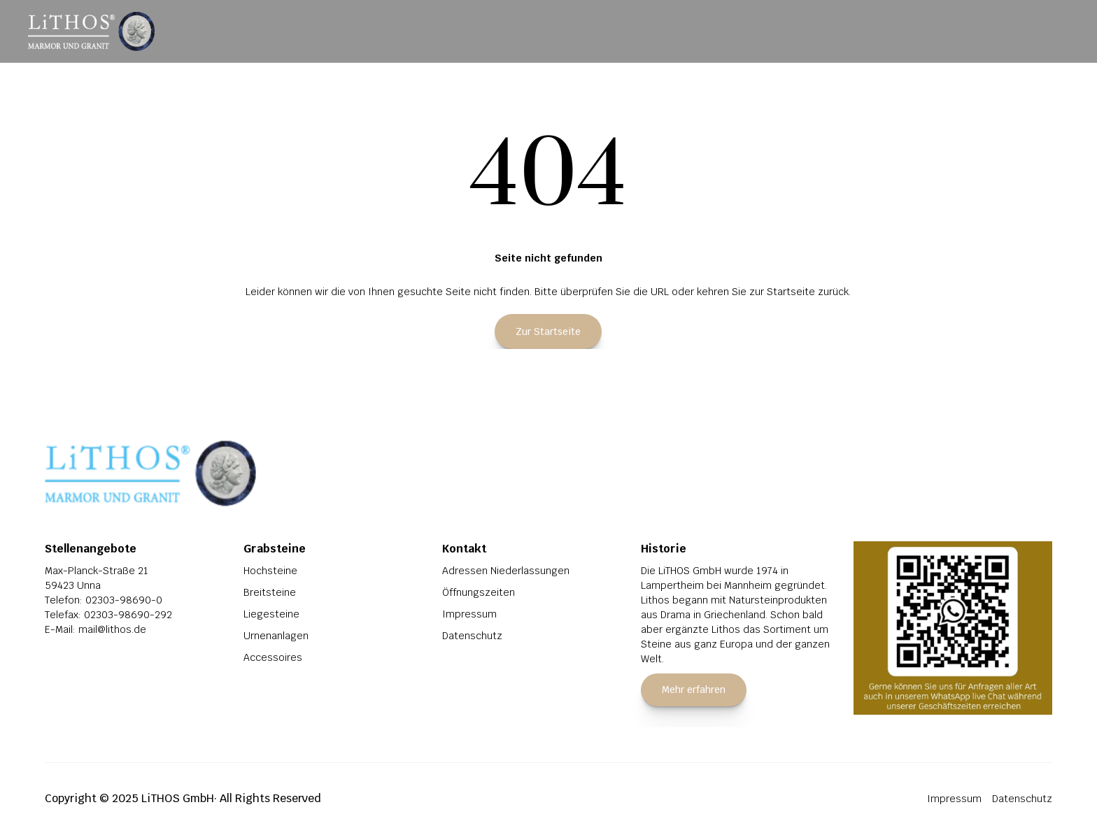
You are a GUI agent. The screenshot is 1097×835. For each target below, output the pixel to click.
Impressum (469, 614)
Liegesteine (271, 614)
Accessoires (272, 657)
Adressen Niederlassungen (505, 570)
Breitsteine (269, 592)
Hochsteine (270, 570)
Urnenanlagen (276, 635)
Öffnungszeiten (478, 592)
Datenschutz (472, 635)
